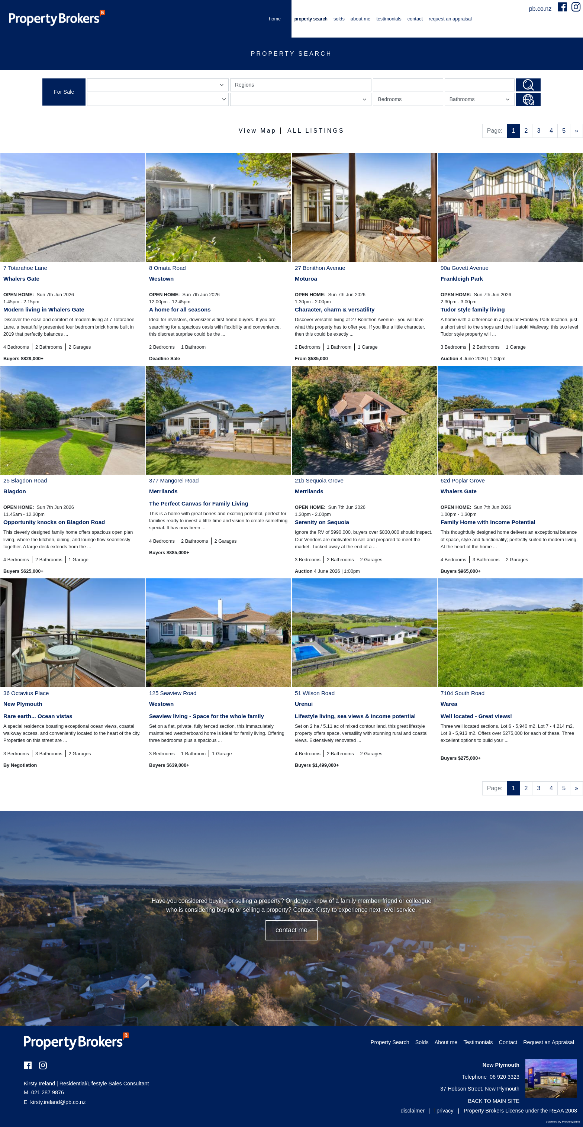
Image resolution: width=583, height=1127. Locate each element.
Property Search (311, 19)
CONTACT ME (291, 930)
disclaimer (412, 1111)
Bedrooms (390, 99)
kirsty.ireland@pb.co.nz (58, 1102)
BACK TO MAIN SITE (493, 1101)
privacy (445, 1111)
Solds (339, 19)
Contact (415, 19)
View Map (258, 130)
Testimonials (389, 19)
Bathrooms (481, 101)
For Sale (64, 92)
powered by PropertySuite (563, 1121)
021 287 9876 (44, 1092)
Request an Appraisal (450, 19)
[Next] (576, 131)
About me (360, 19)
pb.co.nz (541, 9)
